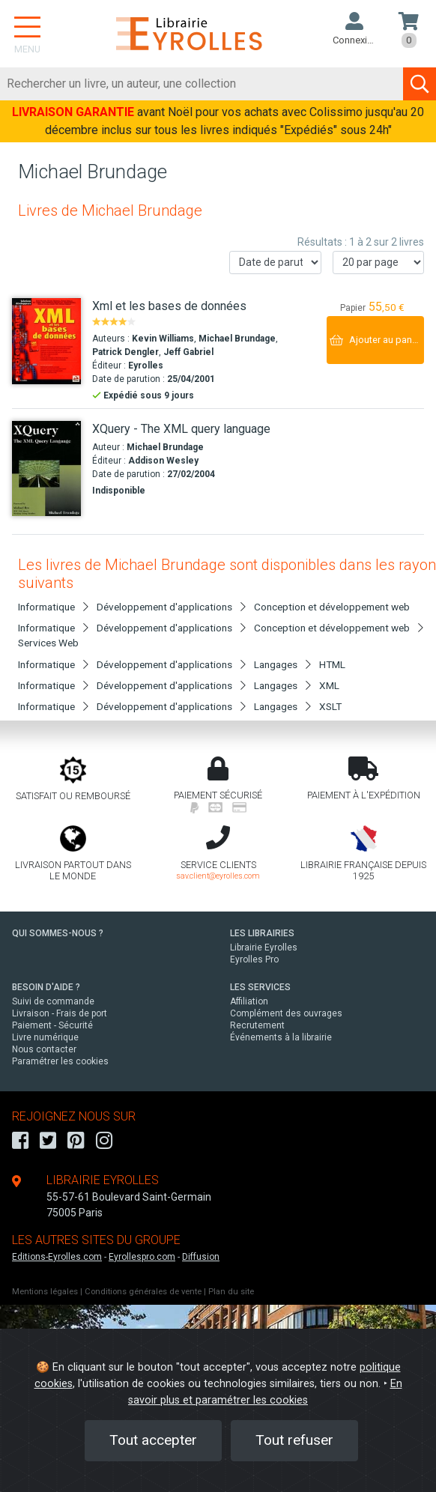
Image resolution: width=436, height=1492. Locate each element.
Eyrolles (145, 365)
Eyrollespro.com (142, 1257)
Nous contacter (44, 1049)
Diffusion (200, 1257)
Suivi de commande (53, 1001)
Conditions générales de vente (143, 1292)
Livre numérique (45, 1037)
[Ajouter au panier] (375, 340)
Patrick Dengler (125, 352)
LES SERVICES (260, 987)
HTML (332, 664)
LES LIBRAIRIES (262, 933)
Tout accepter (153, 1440)
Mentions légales (45, 1292)
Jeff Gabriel (188, 352)
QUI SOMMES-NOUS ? (57, 933)
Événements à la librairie (281, 1037)
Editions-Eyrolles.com (57, 1257)
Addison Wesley (163, 460)
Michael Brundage (237, 338)
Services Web (48, 643)
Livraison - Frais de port (59, 1013)
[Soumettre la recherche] (419, 83)
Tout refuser (294, 1440)
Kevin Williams (163, 338)
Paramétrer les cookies (60, 1061)
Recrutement (257, 1025)
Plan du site (231, 1292)
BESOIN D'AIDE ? (46, 987)
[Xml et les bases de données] (46, 341)
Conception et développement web (332, 607)
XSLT (330, 706)
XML (329, 685)
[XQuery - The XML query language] (46, 468)
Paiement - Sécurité (52, 1025)
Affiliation (249, 1001)
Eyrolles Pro (254, 959)
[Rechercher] (202, 83)
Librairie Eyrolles (263, 947)
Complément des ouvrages (286, 1013)
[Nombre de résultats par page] (379, 262)
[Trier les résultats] (275, 262)
